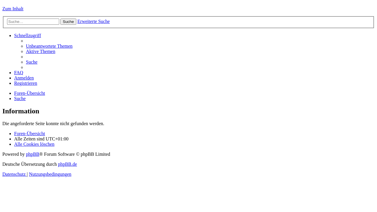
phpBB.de (67, 164)
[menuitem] (49, 46)
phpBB (32, 154)
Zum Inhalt (13, 8)
